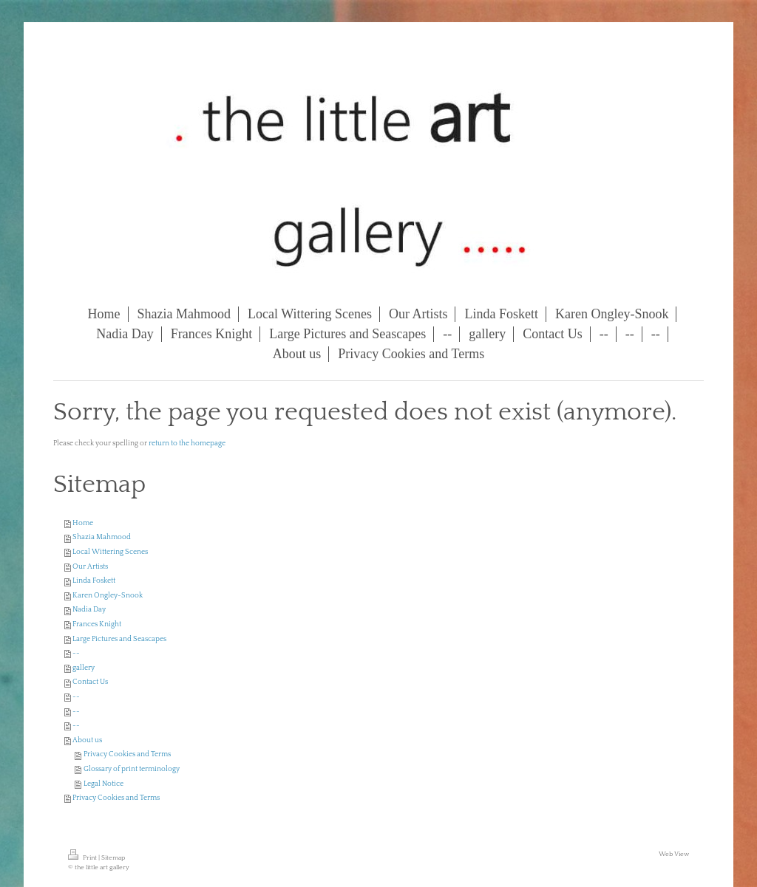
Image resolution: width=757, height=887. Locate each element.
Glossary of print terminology (132, 769)
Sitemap (113, 857)
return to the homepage (187, 443)
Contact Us (90, 682)
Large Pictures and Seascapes (119, 639)
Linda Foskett (93, 581)
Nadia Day (89, 610)
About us (87, 740)
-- (76, 653)
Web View (674, 853)
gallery (83, 668)
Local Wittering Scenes (110, 552)
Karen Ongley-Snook (107, 596)
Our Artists (90, 567)
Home (82, 523)
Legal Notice (103, 784)
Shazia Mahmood (101, 537)
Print (83, 857)
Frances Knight (96, 624)
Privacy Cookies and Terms (127, 754)
